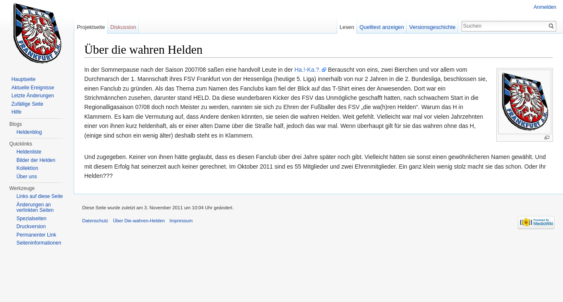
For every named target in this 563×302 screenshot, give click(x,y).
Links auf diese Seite (39, 196)
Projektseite (91, 27)
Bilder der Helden (35, 160)
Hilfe (16, 112)
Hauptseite (23, 79)
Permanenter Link (36, 235)
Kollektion (27, 168)
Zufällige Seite (27, 104)
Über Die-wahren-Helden (139, 220)
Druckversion (31, 226)
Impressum (180, 220)
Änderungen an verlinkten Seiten (35, 207)
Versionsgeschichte (432, 27)
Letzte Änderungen (32, 96)
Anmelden (545, 7)
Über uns (26, 177)
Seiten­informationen (38, 243)
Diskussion (123, 27)
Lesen (347, 27)
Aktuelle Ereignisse (32, 88)
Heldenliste (28, 152)
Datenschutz (95, 220)
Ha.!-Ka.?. (307, 69)
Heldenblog (29, 132)
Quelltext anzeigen (382, 27)
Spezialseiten (31, 218)
